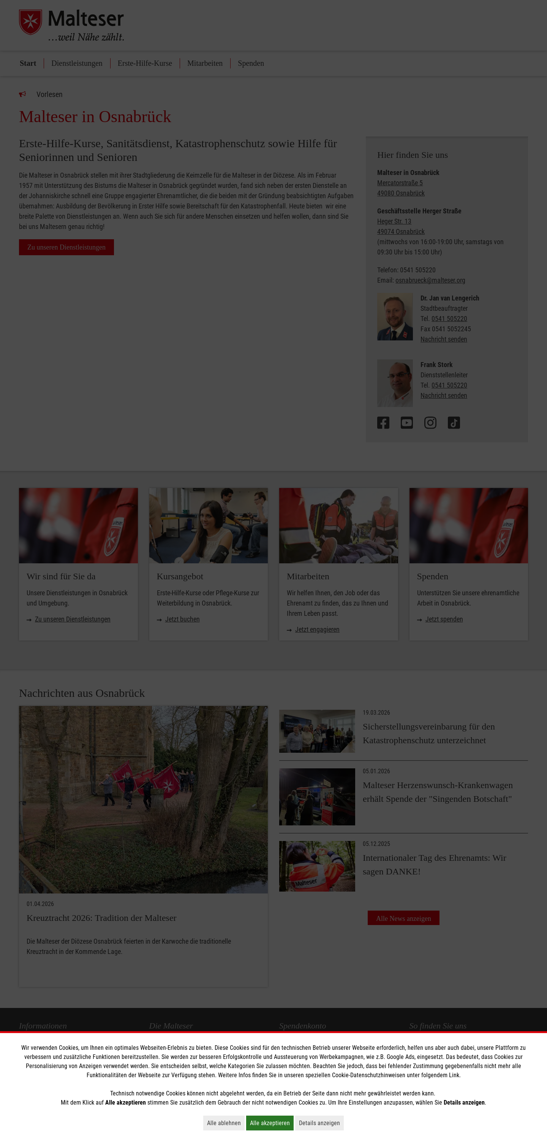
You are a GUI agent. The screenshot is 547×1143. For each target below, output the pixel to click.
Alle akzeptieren (272, 1123)
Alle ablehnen (226, 1123)
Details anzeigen (321, 1123)
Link (454, 1075)
